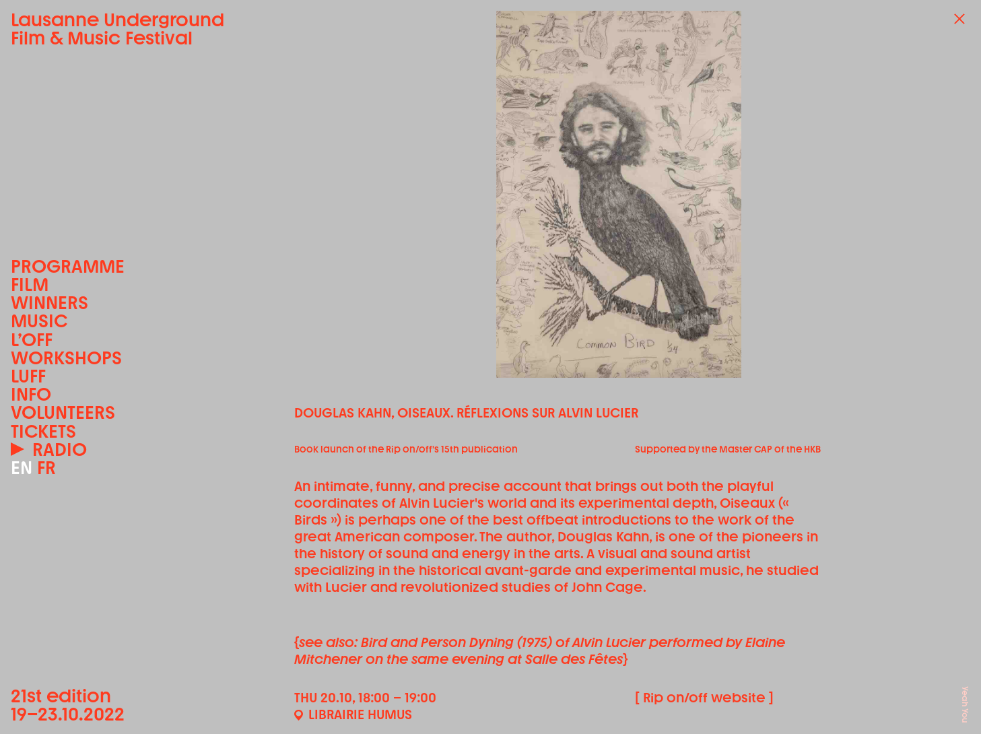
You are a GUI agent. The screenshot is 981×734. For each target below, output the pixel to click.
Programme (68, 266)
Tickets (43, 431)
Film (29, 284)
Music (39, 321)
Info (31, 394)
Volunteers (63, 412)
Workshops (66, 358)
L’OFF (32, 340)
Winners (49, 303)
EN (21, 468)
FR (46, 468)
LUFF (28, 376)
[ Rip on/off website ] (704, 698)
